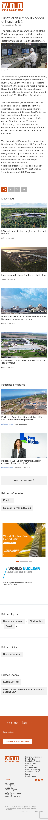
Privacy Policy (26, 811)
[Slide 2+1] (26, 561)
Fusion (27, 774)
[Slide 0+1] (17, 561)
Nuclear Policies (31, 763)
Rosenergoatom (12, 654)
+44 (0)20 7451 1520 (13, 796)
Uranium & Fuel (31, 768)
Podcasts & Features (7, 424)
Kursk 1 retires (11, 682)
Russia (9, 626)
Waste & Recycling (32, 770)
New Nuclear (30, 759)
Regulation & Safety (33, 761)
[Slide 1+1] (22, 561)
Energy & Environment (33, 757)
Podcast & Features (32, 772)
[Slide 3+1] (30, 561)
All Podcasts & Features (23, 480)
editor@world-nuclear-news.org (13, 794)
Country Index (30, 776)
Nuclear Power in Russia (17, 508)
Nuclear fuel (36, 621)
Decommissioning (13, 621)
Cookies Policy (37, 811)
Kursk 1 (7, 500)
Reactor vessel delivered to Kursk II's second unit (23, 690)
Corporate (29, 766)
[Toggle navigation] (43, 4)
